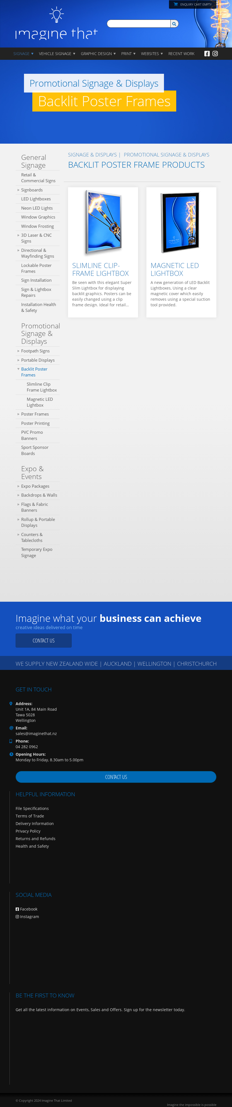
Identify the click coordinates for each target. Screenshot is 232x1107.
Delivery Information (35, 823)
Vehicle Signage (55, 53)
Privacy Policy (28, 831)
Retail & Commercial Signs (38, 177)
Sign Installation (36, 280)
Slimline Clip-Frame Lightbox (100, 269)
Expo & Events (32, 472)
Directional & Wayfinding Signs (37, 253)
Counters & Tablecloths (32, 537)
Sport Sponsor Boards (35, 450)
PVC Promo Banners (32, 435)
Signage (21, 53)
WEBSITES (150, 53)
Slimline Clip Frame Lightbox (42, 387)
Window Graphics (38, 217)
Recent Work (181, 53)
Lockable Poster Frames (36, 268)
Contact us (44, 640)
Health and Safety (32, 846)
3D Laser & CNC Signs (36, 238)
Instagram (27, 916)
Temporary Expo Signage (36, 552)
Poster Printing (35, 423)
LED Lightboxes (36, 199)
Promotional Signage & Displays (40, 333)
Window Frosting (37, 226)
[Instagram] (215, 53)
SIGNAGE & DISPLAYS (92, 154)
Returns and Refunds (35, 838)
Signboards (32, 190)
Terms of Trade (30, 816)
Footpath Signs (35, 351)
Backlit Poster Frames (34, 372)
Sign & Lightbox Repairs (36, 292)
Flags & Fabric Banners (34, 507)
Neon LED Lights (37, 208)
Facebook (26, 909)
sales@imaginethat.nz (36, 733)
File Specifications (32, 808)
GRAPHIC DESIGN (96, 53)
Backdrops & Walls (39, 495)
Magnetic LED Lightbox (40, 402)
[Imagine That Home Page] (57, 19)
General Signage (33, 161)
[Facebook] (207, 53)
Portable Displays (38, 360)
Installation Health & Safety (38, 307)
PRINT (126, 53)
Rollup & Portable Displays (38, 522)
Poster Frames (35, 414)
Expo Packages (35, 486)
